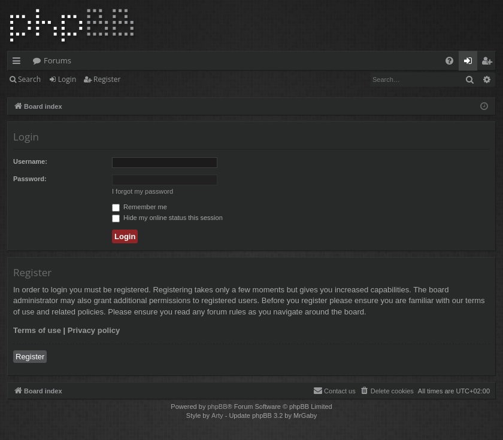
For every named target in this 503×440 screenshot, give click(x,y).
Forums (57, 60)
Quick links (19, 63)
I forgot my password (142, 191)
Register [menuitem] (489, 63)
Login (67, 79)
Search (29, 79)
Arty (217, 415)
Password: (30, 178)
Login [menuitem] (470, 63)
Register (106, 79)
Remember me (139, 206)
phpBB (217, 406)
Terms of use (37, 330)
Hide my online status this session (167, 217)
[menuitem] (449, 61)
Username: (30, 161)
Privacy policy (94, 330)
